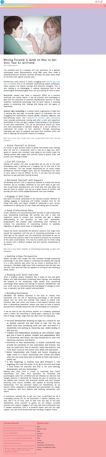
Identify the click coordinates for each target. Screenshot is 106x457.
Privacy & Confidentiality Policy (46, 447)
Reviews (39, 436)
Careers (39, 449)
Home (38, 426)
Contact (39, 440)
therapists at (32, 117)
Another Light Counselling (49, 117)
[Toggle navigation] (104, 6)
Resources (40, 433)
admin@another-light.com (13, 443)
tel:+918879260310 (11, 433)
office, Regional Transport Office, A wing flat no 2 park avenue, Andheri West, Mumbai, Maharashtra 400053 (19, 450)
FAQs (38, 431)
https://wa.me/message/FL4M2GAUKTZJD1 (18, 438)
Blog (38, 438)
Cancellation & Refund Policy (45, 445)
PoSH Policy (40, 443)
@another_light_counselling (14, 428)
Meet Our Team (41, 429)
